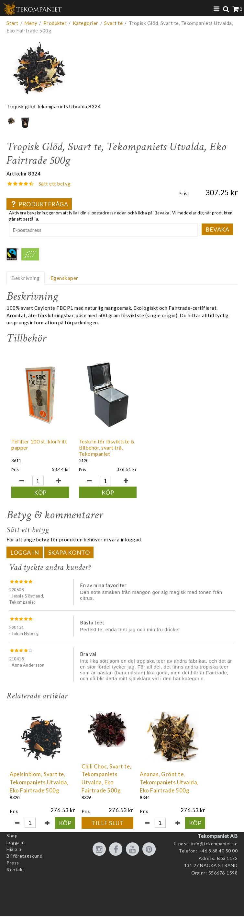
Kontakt (15, 874)
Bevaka (217, 229)
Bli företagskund (24, 861)
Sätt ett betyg (55, 184)
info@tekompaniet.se (214, 848)
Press (12, 868)
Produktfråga (39, 204)
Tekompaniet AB (218, 841)
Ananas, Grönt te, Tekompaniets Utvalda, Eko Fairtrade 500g (169, 787)
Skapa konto (69, 557)
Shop (11, 840)
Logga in (24, 557)
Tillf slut (107, 828)
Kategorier (85, 23)
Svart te (113, 23)
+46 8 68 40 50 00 (218, 856)
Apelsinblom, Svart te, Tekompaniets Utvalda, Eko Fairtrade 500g (39, 787)
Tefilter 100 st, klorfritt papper (30, 444)
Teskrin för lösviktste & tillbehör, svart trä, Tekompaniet (91, 450)
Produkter (55, 23)
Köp (35, 492)
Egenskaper (64, 278)
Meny (30, 23)
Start (12, 23)
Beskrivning (25, 278)
